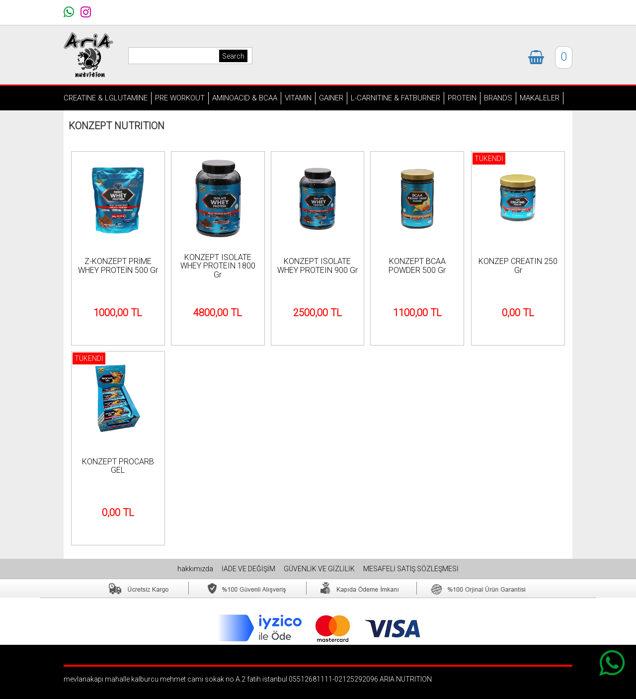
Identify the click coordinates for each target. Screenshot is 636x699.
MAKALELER (539, 97)
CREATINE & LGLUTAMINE (106, 97)
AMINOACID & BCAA (244, 97)
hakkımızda (196, 569)
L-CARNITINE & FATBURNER (395, 97)
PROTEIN (462, 97)
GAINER (331, 97)
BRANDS (498, 97)
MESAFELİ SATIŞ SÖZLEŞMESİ (411, 569)
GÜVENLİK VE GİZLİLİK (320, 569)
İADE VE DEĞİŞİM (249, 569)
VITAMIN (298, 97)
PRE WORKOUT (180, 97)
